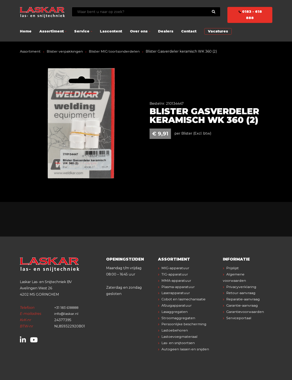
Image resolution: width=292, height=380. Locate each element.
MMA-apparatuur (176, 281)
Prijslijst (232, 268)
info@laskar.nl (66, 314)
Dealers (165, 31)
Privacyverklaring (241, 287)
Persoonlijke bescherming (184, 324)
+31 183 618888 (67, 308)
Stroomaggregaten (178, 318)
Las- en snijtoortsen (178, 343)
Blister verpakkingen (65, 51)
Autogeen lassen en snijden (185, 349)
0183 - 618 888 (250, 15)
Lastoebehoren (174, 330)
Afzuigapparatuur (177, 305)
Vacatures (218, 31)
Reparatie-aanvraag (243, 299)
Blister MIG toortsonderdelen (114, 51)
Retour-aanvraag (241, 293)
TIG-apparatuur (175, 274)
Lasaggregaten (174, 312)
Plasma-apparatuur (178, 287)
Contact (188, 31)
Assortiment (51, 31)
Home (26, 31)
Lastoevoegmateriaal (179, 337)
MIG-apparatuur (175, 268)
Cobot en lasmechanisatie (183, 299)
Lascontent (111, 31)
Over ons (139, 31)
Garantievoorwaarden (245, 312)
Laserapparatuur (175, 293)
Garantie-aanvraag (242, 305)
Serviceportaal (238, 318)
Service (81, 31)
